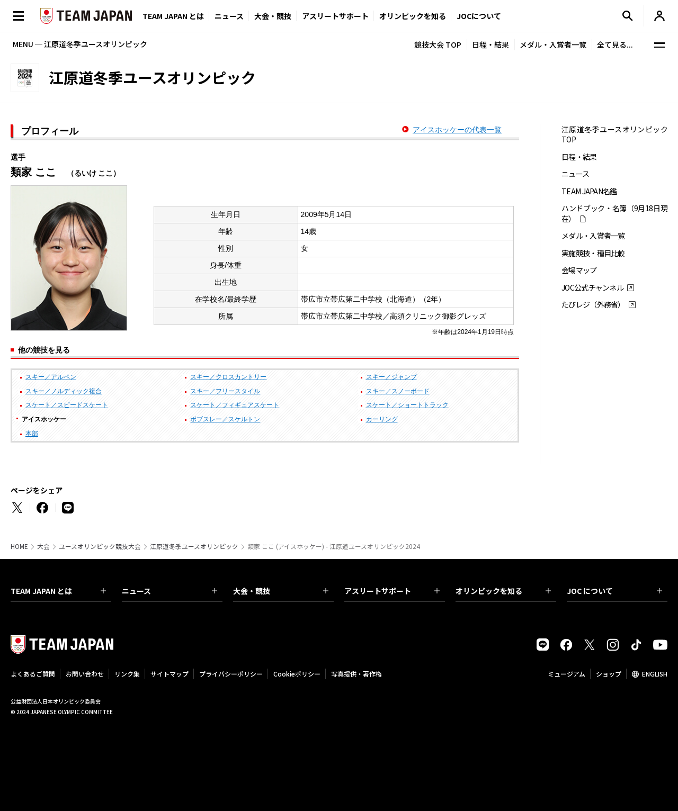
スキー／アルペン (50, 377)
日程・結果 (490, 44)
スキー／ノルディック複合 (63, 391)
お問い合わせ (85, 673)
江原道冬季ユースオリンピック (194, 546)
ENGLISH (654, 673)
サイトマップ (169, 673)
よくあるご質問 (33, 673)
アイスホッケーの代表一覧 (457, 129)
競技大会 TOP (437, 44)
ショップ (608, 673)
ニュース (229, 16)
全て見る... (615, 44)
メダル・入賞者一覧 (553, 44)
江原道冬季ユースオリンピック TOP (614, 134)
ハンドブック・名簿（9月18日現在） (614, 213)
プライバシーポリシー (231, 673)
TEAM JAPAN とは (58, 590)
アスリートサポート (335, 16)
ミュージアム (566, 673)
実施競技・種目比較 (593, 253)
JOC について (614, 590)
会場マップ (579, 270)
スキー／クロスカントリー (228, 377)
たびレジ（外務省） (593, 305)
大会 (43, 546)
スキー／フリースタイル (225, 391)
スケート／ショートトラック (407, 405)
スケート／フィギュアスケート (234, 405)
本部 (31, 433)
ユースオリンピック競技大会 (100, 546)
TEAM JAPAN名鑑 (589, 191)
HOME (19, 546)
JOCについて (479, 16)
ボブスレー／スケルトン (225, 419)
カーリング (382, 419)
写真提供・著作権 (356, 673)
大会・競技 (280, 590)
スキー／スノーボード (398, 391)
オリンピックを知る (412, 16)
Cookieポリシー (296, 673)
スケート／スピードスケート (66, 405)
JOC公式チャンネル (592, 288)
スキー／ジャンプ (391, 377)
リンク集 (127, 673)
